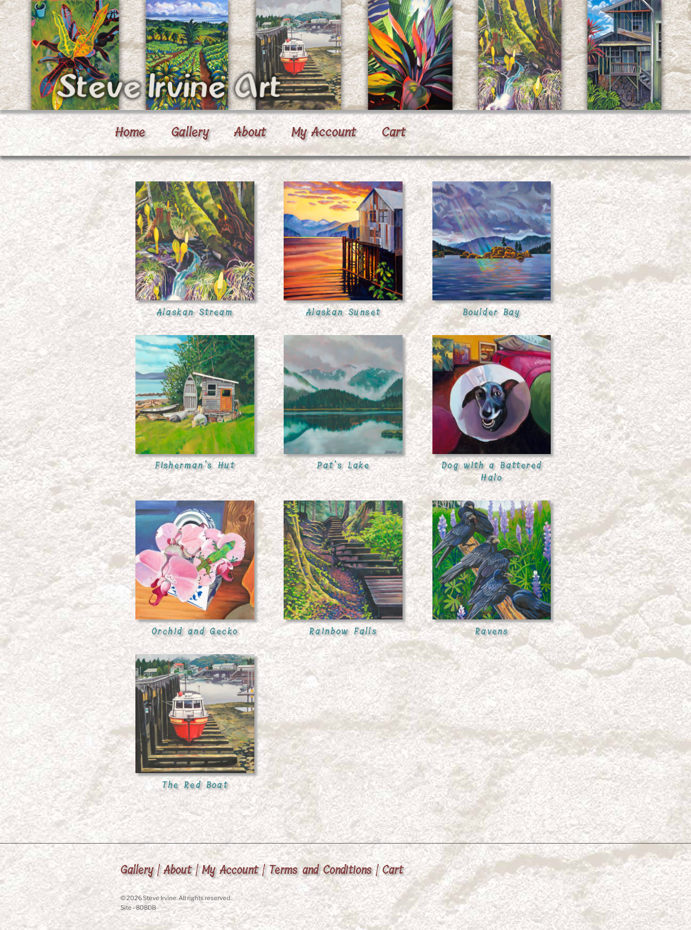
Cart (393, 132)
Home (130, 132)
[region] (345, 55)
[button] (345, 55)
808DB (146, 907)
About (250, 132)
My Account (323, 132)
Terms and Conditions (320, 870)
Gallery (189, 132)
